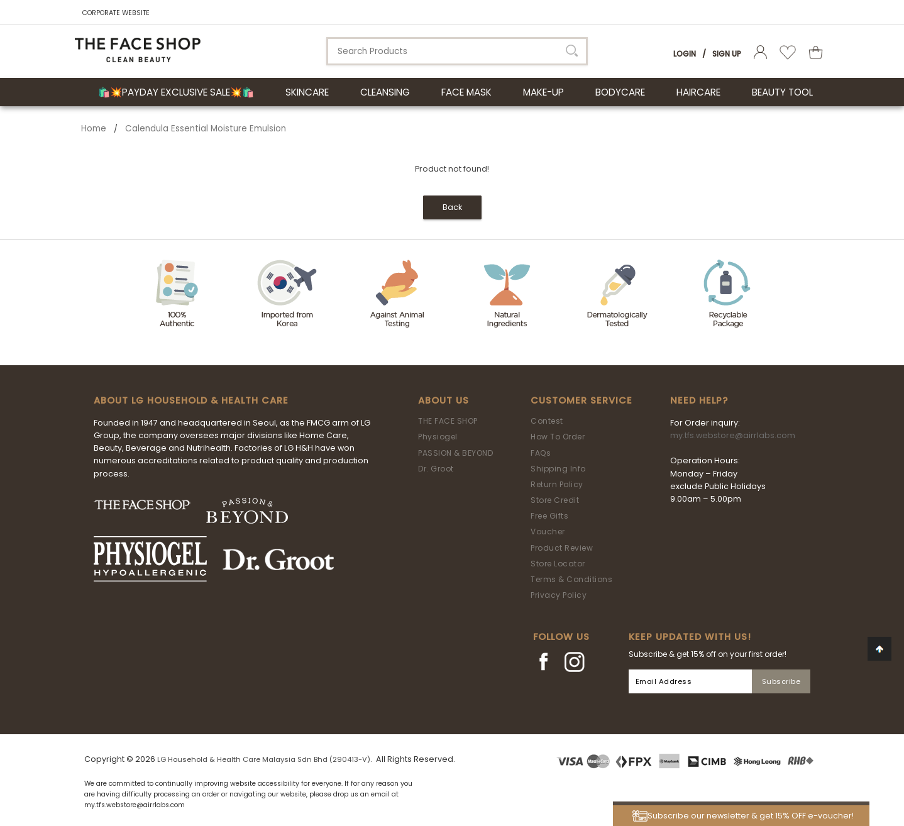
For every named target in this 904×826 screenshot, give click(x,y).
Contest (547, 421)
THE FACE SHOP (448, 421)
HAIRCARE (698, 92)
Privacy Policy (559, 595)
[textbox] (457, 51)
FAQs (541, 453)
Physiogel (438, 436)
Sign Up (726, 53)
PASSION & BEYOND (455, 453)
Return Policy (557, 484)
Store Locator (558, 563)
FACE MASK (466, 92)
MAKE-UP (543, 92)
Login (684, 53)
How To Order (558, 436)
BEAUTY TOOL (782, 92)
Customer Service (581, 400)
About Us (443, 400)
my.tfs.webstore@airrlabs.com (732, 435)
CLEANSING (385, 92)
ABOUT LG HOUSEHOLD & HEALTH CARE (191, 400)
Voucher (548, 531)
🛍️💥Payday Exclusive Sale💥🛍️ (176, 92)
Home (93, 129)
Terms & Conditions (571, 579)
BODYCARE (620, 92)
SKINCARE (307, 92)
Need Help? (699, 400)
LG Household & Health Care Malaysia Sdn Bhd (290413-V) (263, 759)
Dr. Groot (436, 468)
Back (452, 207)
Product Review (562, 547)
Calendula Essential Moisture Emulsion (205, 129)
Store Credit (555, 500)
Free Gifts (549, 515)
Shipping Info (558, 468)
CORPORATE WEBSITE (116, 13)
